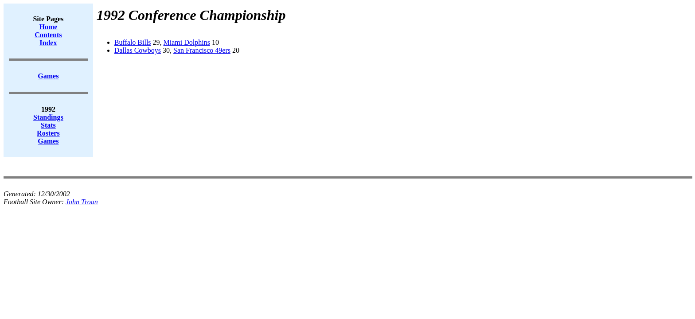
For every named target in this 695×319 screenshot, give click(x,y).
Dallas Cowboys (137, 50)
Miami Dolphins (187, 42)
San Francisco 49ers (201, 50)
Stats (48, 125)
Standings (48, 117)
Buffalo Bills (132, 42)
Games (48, 141)
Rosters (48, 133)
